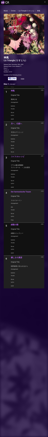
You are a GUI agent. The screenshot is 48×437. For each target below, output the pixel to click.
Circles (13, 11)
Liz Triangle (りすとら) (26, 11)
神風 (38, 11)
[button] (45, 2)
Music (6, 11)
